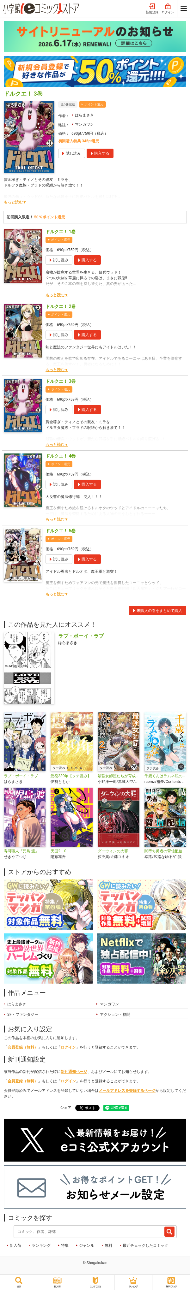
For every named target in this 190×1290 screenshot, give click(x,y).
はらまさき (84, 115)
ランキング (41, 1245)
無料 (108, 1245)
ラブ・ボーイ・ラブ (21, 776)
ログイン (168, 8)
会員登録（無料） (23, 1047)
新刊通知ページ (74, 1071)
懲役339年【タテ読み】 (71, 776)
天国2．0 (58, 851)
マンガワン (84, 124)
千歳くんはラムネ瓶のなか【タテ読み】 (165, 776)
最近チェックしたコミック (145, 1245)
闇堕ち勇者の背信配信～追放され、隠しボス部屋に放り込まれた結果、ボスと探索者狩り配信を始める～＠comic (165, 851)
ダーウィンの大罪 (113, 851)
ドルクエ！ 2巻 (61, 306)
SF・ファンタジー (22, 1014)
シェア (65, 1107)
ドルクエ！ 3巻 (61, 381)
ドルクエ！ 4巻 (61, 456)
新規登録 (152, 8)
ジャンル (86, 1245)
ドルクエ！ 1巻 (61, 231)
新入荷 (15, 1245)
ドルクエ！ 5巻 (61, 530)
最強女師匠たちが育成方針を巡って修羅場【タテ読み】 (118, 776)
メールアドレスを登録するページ (127, 1090)
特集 (65, 1245)
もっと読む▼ (15, 202)
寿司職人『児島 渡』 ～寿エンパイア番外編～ (25, 851)
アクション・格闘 (115, 1014)
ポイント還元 (93, 104)
